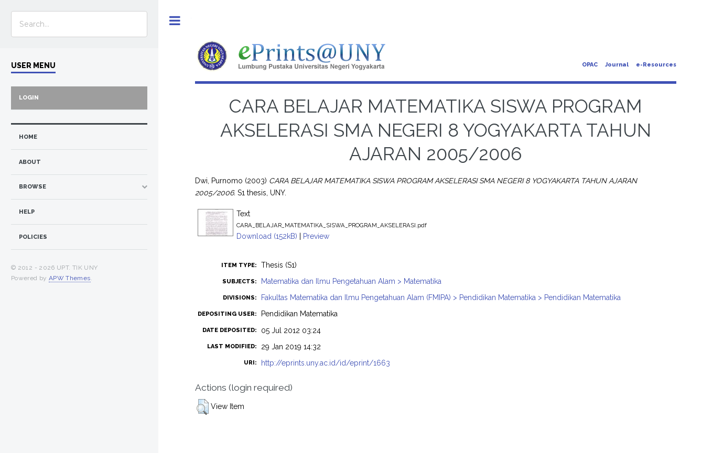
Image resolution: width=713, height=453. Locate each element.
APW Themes (70, 278)
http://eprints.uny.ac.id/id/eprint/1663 (325, 363)
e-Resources (656, 64)
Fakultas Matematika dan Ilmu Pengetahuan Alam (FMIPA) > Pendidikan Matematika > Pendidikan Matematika (441, 297)
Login (29, 97)
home (28, 137)
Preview (316, 236)
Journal (617, 64)
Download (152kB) (266, 236)
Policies (33, 237)
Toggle (174, 20)
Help (27, 211)
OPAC (590, 64)
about (30, 162)
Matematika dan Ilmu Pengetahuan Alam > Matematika (351, 281)
